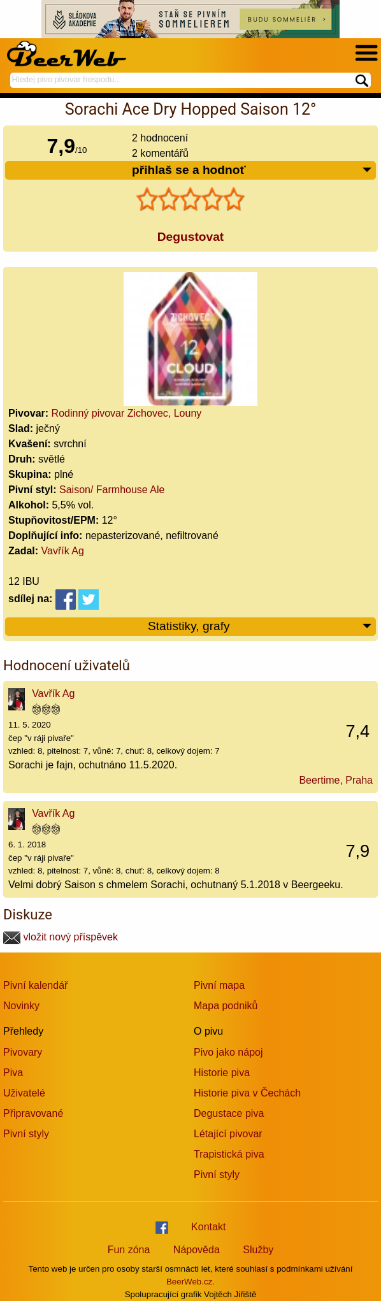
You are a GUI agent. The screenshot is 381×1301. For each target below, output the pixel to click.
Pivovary (22, 1052)
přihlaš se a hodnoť (252, 170)
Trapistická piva (229, 1154)
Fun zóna (129, 1249)
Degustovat (190, 236)
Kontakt (208, 1226)
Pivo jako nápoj (228, 1052)
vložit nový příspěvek (60, 936)
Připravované (33, 1113)
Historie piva (222, 1072)
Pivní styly (26, 1133)
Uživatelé (24, 1093)
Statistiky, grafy (260, 626)
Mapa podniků (226, 1005)
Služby (258, 1249)
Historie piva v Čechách (247, 1093)
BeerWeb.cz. (190, 1281)
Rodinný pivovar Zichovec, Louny (127, 413)
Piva (13, 1072)
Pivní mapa (219, 985)
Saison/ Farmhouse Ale (111, 489)
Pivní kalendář (35, 985)
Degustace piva (229, 1113)
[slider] (190, 199)
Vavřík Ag (62, 550)
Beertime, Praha (336, 780)
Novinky (21, 1005)
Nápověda (196, 1249)
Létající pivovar (228, 1133)
